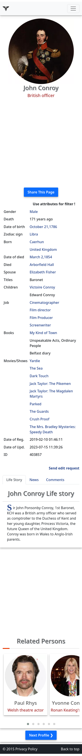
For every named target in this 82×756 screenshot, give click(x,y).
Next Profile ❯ (41, 735)
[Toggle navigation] (73, 8)
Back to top (70, 749)
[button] (28, 724)
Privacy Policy (26, 749)
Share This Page (41, 192)
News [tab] (34, 479)
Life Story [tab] (14, 479)
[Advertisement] (41, 143)
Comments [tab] (55, 479)
